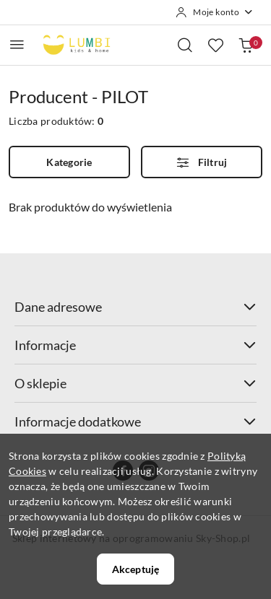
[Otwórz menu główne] (17, 44)
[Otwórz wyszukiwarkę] (185, 44)
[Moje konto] (215, 12)
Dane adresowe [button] (135, 307)
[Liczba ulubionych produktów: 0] (215, 44)
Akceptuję (135, 569)
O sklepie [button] (135, 383)
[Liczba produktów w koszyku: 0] (246, 44)
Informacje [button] (135, 345)
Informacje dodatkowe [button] (135, 421)
